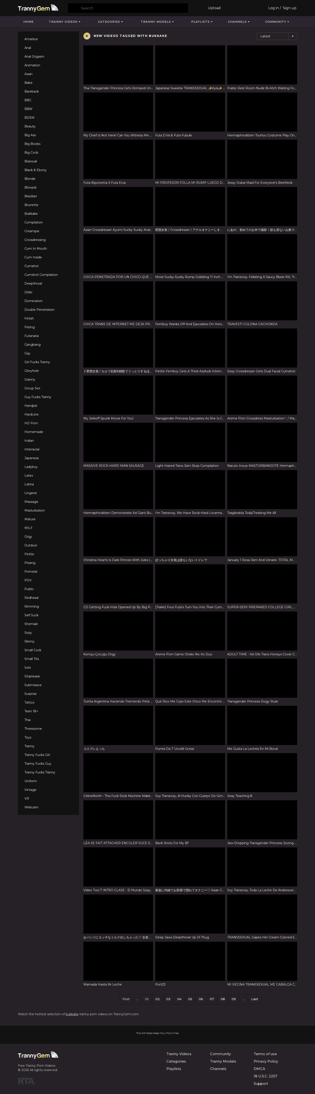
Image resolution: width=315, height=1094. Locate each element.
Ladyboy (31, 467)
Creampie (31, 231)
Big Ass (30, 135)
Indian (29, 441)
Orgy (28, 537)
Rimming (31, 606)
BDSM (29, 118)
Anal (27, 48)
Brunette (31, 205)
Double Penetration (39, 310)
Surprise (30, 694)
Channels (237, 21)
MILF (28, 528)
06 (201, 999)
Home (28, 21)
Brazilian (30, 196)
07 (212, 999)
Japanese (31, 458)
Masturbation (34, 510)
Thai (27, 720)
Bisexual (30, 161)
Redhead (31, 598)
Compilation (33, 222)
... (243, 999)
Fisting (29, 327)
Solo (27, 668)
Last (254, 999)
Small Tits (31, 659)
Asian (28, 74)
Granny (29, 379)
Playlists (200, 21)
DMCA (259, 1069)
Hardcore (31, 414)
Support (261, 1084)
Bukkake (31, 214)
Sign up (289, 8)
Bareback (31, 91)
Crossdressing (35, 240)
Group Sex (32, 388)
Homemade (33, 432)
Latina (29, 484)
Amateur (31, 39)
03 (168, 999)
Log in (273, 8)
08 (223, 999)
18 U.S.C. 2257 (265, 1076)
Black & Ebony (35, 170)
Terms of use (265, 1054)
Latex (28, 475)
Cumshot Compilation (41, 275)
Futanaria (31, 336)
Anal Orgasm (34, 56)
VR (26, 798)
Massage (31, 502)
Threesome (33, 729)
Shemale (31, 624)
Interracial (31, 449)
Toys (27, 737)
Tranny (29, 746)
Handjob (30, 406)
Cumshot (31, 266)
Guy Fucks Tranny (37, 397)
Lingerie (30, 493)
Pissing (29, 563)
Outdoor (30, 545)
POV (28, 580)
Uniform (30, 781)
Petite (29, 554)
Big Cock (31, 153)
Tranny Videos (63, 21)
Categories (109, 21)
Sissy (28, 633)
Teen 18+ (31, 711)
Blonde (29, 179)
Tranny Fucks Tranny (39, 772)
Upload (214, 8)
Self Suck (31, 615)
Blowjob (30, 187)
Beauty (30, 126)
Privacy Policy (266, 1061)
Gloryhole (31, 371)
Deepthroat (33, 283)
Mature (30, 519)
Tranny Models (156, 21)
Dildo (28, 292)
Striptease (32, 676)
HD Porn (31, 423)
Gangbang (32, 345)
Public (29, 589)
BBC (27, 100)
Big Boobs (32, 144)
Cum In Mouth (35, 249)
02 (157, 999)
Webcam (31, 807)
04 (179, 999)
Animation (32, 65)
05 (190, 999)
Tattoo (29, 702)
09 (234, 999)
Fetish (29, 318)
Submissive (33, 685)
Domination (33, 301)
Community (275, 21)
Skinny (29, 641)
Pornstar (31, 572)
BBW (28, 109)
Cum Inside (33, 257)
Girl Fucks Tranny (37, 362)
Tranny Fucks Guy (37, 764)
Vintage (30, 790)
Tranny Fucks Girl (37, 755)
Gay (27, 353)
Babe (28, 83)
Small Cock (32, 650)
